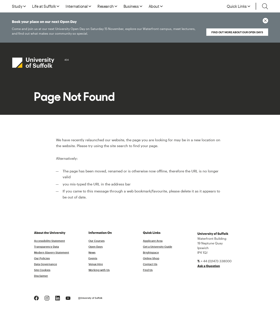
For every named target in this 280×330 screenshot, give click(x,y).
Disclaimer (41, 276)
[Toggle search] (265, 6)
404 (66, 60)
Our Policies (42, 258)
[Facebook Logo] (36, 298)
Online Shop (151, 258)
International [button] (77, 6)
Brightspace (151, 252)
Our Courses (96, 241)
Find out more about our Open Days (237, 32)
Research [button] (105, 6)
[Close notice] (265, 20)
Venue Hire (95, 264)
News (91, 252)
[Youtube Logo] (68, 298)
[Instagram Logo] (47, 298)
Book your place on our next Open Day (103, 28)
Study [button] (17, 6)
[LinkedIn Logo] (57, 298)
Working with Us (99, 270)
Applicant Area (153, 241)
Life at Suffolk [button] (44, 6)
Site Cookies (42, 270)
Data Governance (45, 264)
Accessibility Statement (49, 241)
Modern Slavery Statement (51, 252)
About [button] (154, 6)
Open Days (95, 247)
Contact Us (150, 264)
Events (92, 258)
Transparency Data (46, 247)
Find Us (148, 270)
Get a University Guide (157, 247)
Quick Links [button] (237, 6)
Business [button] (131, 6)
